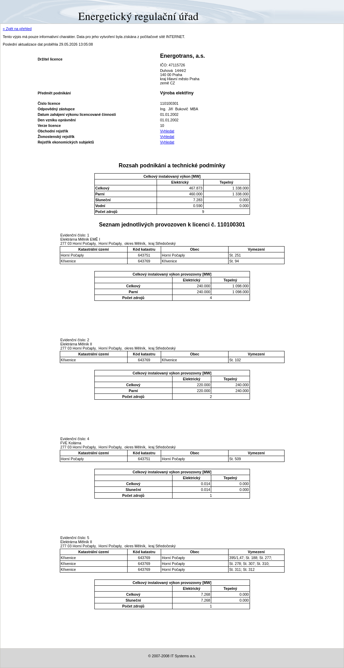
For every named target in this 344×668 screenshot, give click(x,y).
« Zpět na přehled (17, 29)
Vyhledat (167, 131)
